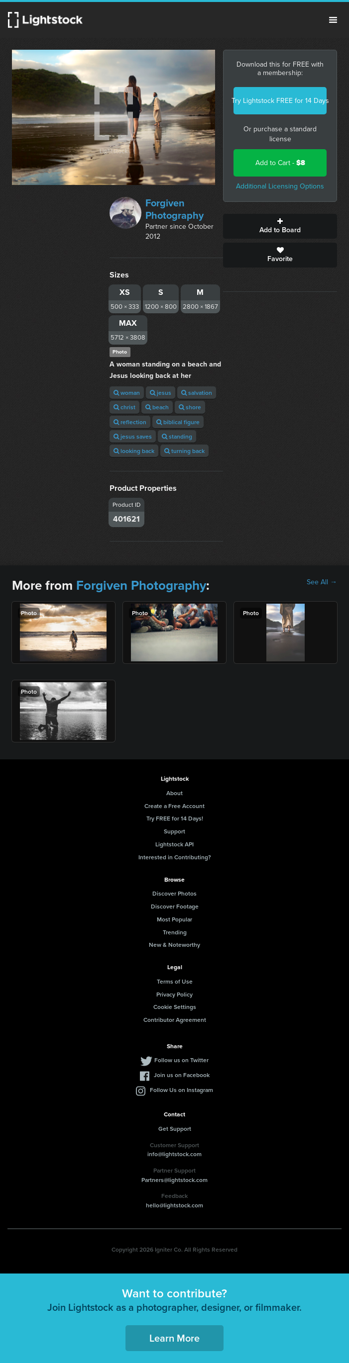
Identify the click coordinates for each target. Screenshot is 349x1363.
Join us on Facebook (182, 1075)
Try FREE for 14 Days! (174, 818)
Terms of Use (175, 981)
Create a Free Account (174, 806)
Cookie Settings (174, 1006)
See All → (322, 582)
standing (177, 436)
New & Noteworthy (174, 944)
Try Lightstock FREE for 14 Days (280, 100)
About (174, 793)
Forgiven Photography (174, 209)
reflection (130, 422)
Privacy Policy (174, 994)
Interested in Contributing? (174, 857)
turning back (184, 451)
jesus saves (133, 436)
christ (124, 407)
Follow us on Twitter (181, 1060)
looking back (134, 451)
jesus (160, 392)
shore (190, 407)
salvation (196, 392)
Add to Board (280, 226)
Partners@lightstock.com (174, 1180)
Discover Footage (175, 906)
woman (127, 392)
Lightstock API (174, 844)
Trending (175, 932)
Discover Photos (174, 893)
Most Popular (174, 919)
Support (174, 831)
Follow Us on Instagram (181, 1090)
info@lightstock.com (174, 1154)
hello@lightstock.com (174, 1205)
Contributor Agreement (174, 1019)
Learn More (174, 1338)
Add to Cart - (280, 163)
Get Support (174, 1128)
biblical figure (178, 422)
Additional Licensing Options (280, 186)
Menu (333, 20)
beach (157, 407)
